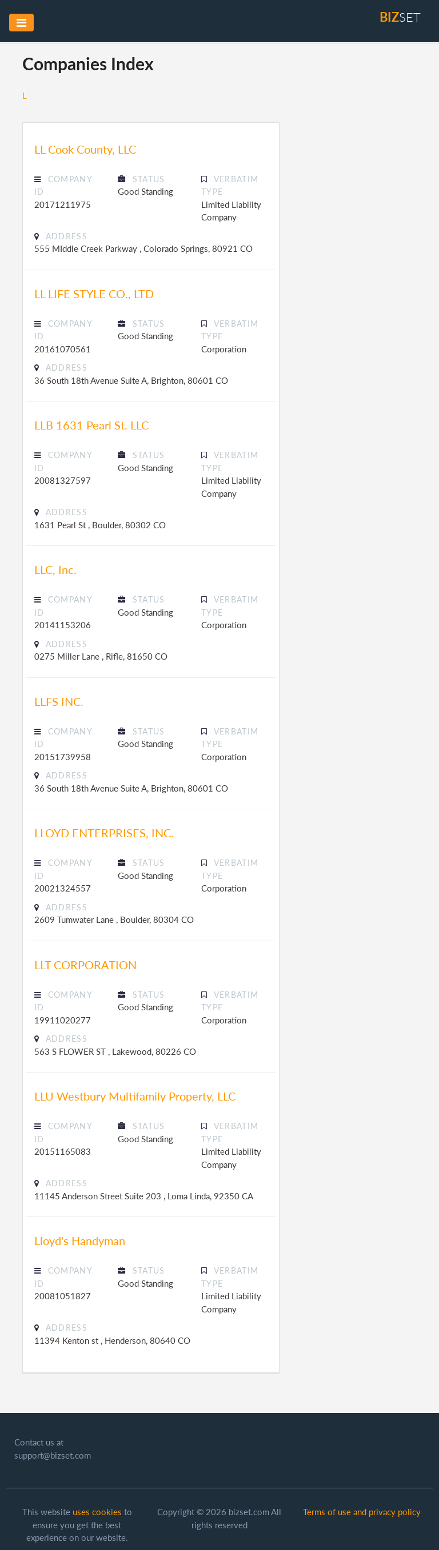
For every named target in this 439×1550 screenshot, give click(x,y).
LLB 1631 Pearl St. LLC (91, 425)
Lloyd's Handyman (79, 1240)
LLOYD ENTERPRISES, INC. (104, 833)
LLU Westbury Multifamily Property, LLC (135, 1096)
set (400, 17)
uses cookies (97, 1512)
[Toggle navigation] (21, 22)
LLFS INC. (58, 701)
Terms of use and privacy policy (362, 1512)
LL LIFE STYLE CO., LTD (94, 293)
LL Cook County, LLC (85, 149)
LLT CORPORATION (85, 964)
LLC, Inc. (55, 569)
